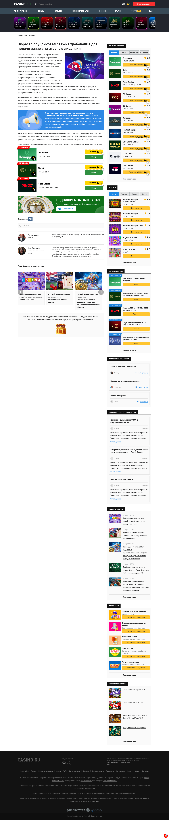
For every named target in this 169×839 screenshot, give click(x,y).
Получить (136, 285)
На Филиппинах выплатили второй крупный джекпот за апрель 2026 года (30, 297)
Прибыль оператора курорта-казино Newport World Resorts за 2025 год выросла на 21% (136, 570)
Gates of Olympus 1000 (133, 226)
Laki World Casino (131, 142)
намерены (43, 144)
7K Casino (127, 94)
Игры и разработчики (45, 771)
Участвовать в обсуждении (136, 617)
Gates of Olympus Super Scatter (130, 201)
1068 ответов (143, 387)
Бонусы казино (128, 648)
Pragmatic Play (128, 204)
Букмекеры (134, 52)
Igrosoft (125, 252)
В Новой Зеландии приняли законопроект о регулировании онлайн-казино (59, 298)
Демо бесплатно (136, 208)
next (153, 23)
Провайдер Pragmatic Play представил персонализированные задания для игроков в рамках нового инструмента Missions (88, 300)
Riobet (41, 168)
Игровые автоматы (80, 11)
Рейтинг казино (20, 11)
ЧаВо (65, 771)
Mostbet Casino (129, 130)
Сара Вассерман (34, 248)
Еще (150, 11)
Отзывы (58, 11)
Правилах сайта (125, 762)
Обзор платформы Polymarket (134, 728)
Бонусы (41, 11)
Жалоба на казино (143, 4)
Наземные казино (98, 771)
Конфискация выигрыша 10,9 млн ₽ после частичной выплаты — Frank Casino (129, 450)
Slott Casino (128, 154)
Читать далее (115, 442)
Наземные (144, 52)
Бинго (144, 194)
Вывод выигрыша (118, 395)
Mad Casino (128, 166)
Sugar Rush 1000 (130, 238)
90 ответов (144, 402)
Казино (114, 52)
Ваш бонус (128, 4)
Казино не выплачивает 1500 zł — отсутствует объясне (125, 421)
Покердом (43, 152)
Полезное (86, 771)
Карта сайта (24, 771)
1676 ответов (143, 373)
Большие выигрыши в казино (134, 611)
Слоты (114, 194)
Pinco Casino (44, 184)
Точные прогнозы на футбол (123, 366)
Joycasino (127, 118)
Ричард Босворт (34, 235)
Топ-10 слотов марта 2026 (133, 702)
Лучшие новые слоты (130, 662)
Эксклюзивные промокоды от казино (134, 624)
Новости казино (74, 771)
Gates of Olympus (130, 214)
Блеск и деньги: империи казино (125, 381)
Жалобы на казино (129, 637)
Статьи (118, 11)
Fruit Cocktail (129, 249)
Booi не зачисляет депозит (122, 479)
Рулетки (124, 194)
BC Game (127, 106)
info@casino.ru (86, 781)
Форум (134, 11)
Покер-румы (120, 771)
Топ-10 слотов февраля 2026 (134, 689)
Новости (102, 11)
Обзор (93, 157)
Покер (124, 52)
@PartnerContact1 (110, 781)
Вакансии (145, 771)
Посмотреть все (129, 179)
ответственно (93, 801)
